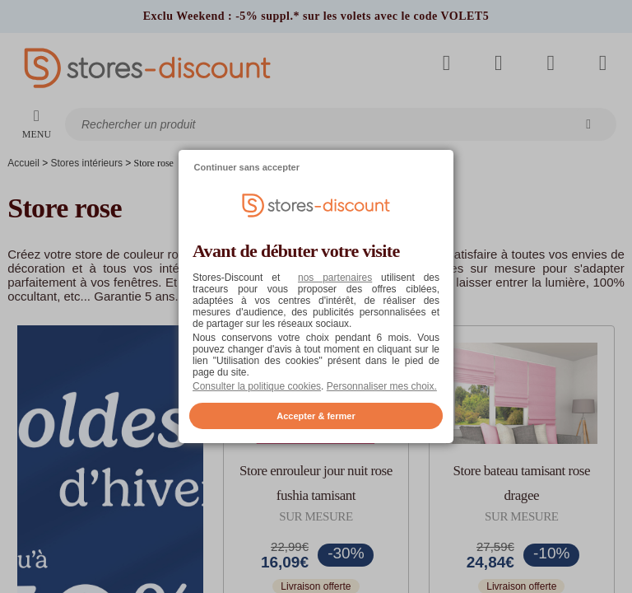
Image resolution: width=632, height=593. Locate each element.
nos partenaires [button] (335, 277)
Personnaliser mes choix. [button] (382, 386)
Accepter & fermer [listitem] (315, 416)
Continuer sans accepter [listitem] (247, 167)
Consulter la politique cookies (257, 386)
